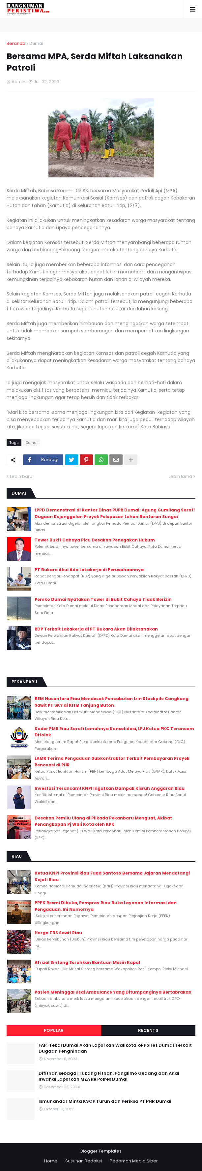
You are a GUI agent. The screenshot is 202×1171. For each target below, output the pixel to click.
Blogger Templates (101, 1151)
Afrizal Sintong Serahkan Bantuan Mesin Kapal (87, 962)
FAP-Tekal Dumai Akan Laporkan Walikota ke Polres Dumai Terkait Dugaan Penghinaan (115, 1048)
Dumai (36, 43)
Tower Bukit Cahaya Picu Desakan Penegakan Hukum (95, 540)
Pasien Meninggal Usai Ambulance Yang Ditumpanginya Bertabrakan (113, 992)
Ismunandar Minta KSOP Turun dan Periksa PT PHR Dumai (105, 1101)
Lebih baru (21, 476)
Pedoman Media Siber (134, 1161)
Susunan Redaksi (83, 1161)
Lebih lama (180, 476)
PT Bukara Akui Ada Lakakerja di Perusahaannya (89, 569)
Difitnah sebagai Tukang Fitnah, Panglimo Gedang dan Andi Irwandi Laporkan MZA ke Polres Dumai (109, 1076)
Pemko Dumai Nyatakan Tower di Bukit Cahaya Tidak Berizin (103, 599)
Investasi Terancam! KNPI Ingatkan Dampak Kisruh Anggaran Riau (110, 788)
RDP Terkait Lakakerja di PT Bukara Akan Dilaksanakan (96, 629)
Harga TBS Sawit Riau (58, 933)
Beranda (16, 43)
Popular (54, 1030)
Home (50, 1161)
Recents (148, 1030)
